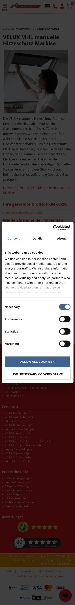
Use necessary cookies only (37, 374)
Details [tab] (38, 238)
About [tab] (61, 238)
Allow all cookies (37, 361)
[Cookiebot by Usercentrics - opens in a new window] (53, 227)
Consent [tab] (13, 238)
